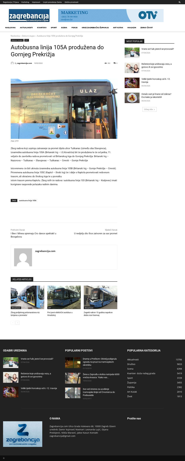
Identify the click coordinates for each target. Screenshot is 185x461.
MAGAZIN (131, 27)
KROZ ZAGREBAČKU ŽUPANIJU (95, 27)
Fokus (74, 27)
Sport (54, 27)
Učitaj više (149, 109)
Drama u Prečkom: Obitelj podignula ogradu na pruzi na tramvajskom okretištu (100, 362)
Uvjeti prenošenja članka (52, 2)
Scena (64, 27)
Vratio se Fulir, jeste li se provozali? (158, 49)
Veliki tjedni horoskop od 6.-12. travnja (39, 388)
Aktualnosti (26, 27)
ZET (26, 40)
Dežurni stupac (28, 36)
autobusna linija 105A (27, 200)
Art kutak (118, 27)
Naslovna (10, 27)
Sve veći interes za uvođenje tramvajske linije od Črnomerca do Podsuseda (99, 392)
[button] (179, 2)
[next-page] (17, 323)
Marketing (25, 2)
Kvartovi (42, 27)
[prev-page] (13, 323)
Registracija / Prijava (11, 2)
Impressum (36, 2)
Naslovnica (15, 36)
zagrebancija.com (24, 63)
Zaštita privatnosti (71, 2)
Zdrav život (146, 27)
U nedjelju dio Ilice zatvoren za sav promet (95, 233)
